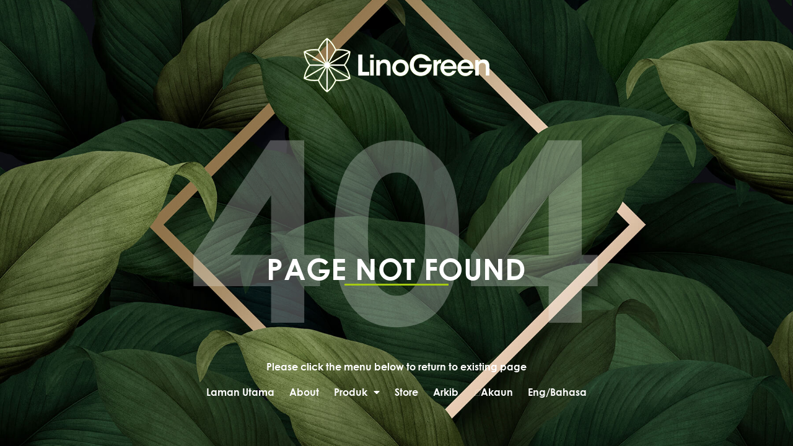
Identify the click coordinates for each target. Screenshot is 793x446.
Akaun (493, 392)
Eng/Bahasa (557, 392)
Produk (357, 392)
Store (406, 392)
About (304, 392)
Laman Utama (240, 392)
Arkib (445, 392)
